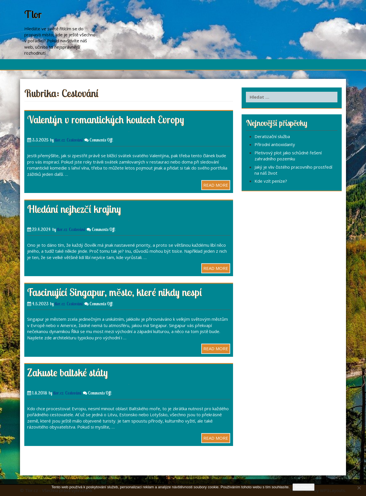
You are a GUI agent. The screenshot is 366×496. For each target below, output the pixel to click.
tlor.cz (60, 140)
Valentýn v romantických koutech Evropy (105, 119)
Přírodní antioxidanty (274, 144)
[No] (359, 488)
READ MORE (215, 185)
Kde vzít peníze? (270, 181)
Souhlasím (303, 487)
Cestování (75, 140)
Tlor (33, 14)
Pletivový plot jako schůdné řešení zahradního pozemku (288, 156)
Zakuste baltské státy (67, 372)
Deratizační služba (272, 136)
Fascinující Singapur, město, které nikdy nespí (114, 292)
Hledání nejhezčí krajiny (74, 208)
